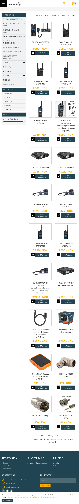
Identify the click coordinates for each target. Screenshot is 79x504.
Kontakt (42, 53)
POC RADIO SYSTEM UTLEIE (40, 43)
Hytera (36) (8, 105)
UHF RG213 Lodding (40, 416)
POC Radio (7, 71)
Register (57, 466)
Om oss (5, 463)
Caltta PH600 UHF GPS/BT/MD (66, 43)
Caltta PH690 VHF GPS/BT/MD (40, 122)
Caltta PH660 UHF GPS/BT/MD (40, 245)
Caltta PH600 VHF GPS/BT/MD (40, 82)
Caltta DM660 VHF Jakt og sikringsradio (66, 284)
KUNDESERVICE (35, 458)
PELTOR (6, 76)
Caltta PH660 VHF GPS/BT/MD (66, 245)
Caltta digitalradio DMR (11, 31)
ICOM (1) (7, 98)
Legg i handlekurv (67, 53)
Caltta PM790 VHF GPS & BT (66, 205)
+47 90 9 (9, 483)
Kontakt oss (7, 469)
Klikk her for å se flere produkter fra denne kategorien (53, 440)
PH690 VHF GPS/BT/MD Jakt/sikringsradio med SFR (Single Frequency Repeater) (66, 126)
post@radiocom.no (13, 487)
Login (57, 463)
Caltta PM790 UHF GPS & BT (40, 205)
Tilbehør (6, 80)
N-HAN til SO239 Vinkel (66, 375)
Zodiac (6, 63)
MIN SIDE (58, 458)
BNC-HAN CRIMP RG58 (66, 417)
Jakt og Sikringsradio (12, 19)
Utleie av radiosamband (9, 42)
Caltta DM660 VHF (66, 167)
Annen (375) (8, 109)
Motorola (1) (8, 94)
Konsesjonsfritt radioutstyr (10, 57)
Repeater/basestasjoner (13, 36)
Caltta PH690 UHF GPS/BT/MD (66, 82)
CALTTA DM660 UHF (40, 167)
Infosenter (6, 466)
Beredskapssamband (12, 52)
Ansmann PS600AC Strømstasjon (66, 331)
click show (24, 89)
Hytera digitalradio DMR (11, 25)
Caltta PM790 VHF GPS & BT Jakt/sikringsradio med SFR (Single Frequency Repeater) (40, 288)
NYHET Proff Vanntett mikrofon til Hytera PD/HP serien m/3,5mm (40, 333)
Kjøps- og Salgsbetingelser (38, 463)
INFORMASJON (9, 458)
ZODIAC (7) (8, 102)
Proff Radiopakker (11, 47)
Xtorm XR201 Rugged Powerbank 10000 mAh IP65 (40, 376)
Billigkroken (8, 84)
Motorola (7, 67)
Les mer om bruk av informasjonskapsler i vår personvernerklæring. (34, 497)
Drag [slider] (2, 122)
